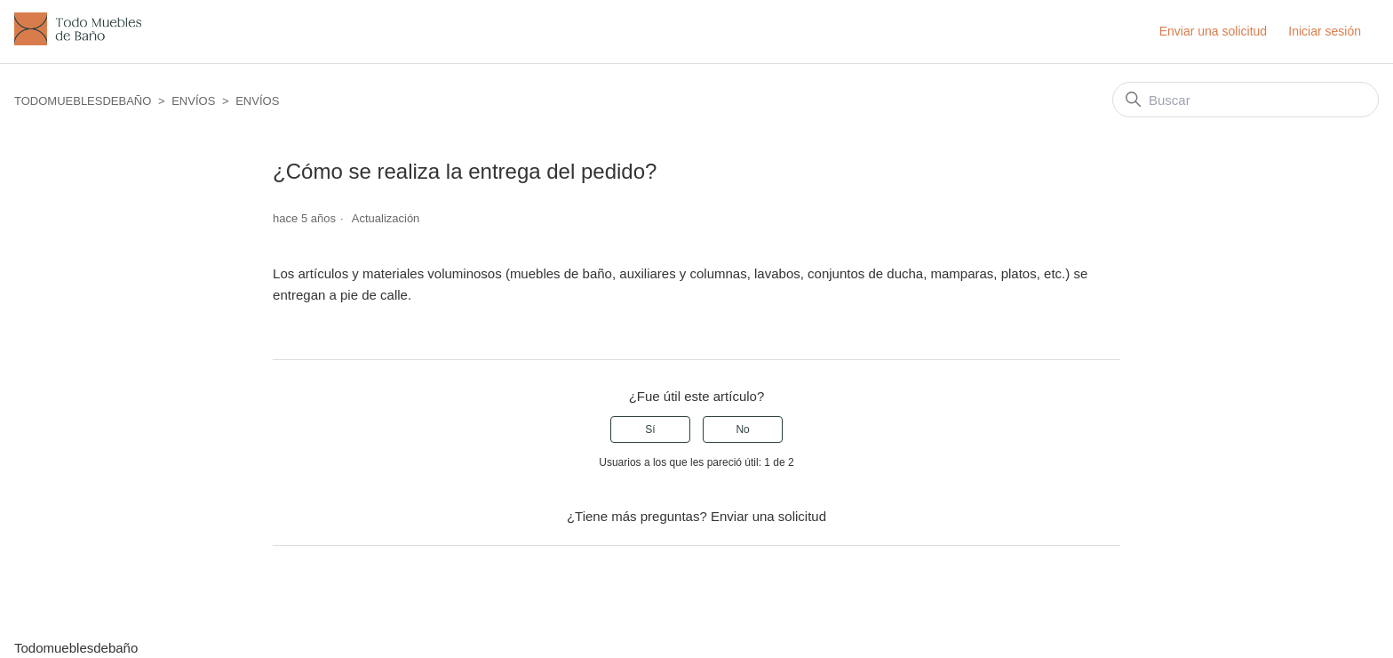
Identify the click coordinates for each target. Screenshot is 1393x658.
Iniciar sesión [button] (1324, 31)
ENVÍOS (193, 101)
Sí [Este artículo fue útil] (650, 429)
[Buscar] (1245, 99)
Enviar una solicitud (1213, 31)
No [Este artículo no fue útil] (742, 429)
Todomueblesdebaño (82, 101)
